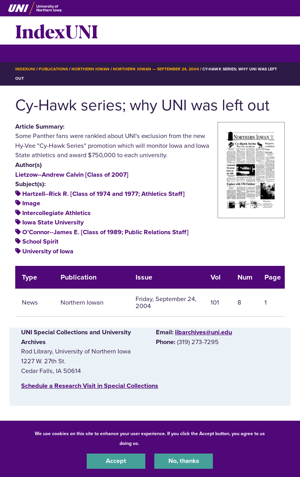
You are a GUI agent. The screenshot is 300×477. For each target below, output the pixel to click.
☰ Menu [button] (29, 52)
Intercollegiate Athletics (56, 213)
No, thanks (183, 461)
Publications (53, 69)
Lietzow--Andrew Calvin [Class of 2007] (72, 175)
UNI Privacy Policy (160, 443)
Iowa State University (53, 222)
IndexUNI (56, 30)
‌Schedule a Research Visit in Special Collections (89, 386)
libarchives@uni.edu (203, 332)
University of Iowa (47, 251)
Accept (116, 461)
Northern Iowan (90, 69)
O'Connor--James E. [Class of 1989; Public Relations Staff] (105, 232)
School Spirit (40, 242)
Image (31, 203)
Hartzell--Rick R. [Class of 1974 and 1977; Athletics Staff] (103, 194)
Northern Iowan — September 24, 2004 (156, 69)
